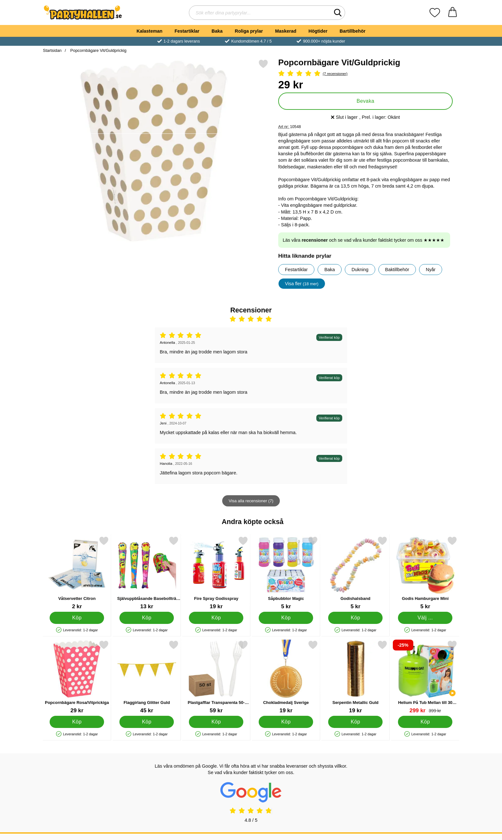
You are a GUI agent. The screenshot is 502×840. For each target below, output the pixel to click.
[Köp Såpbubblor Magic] (286, 618)
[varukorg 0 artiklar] (452, 13)
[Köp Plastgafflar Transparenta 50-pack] (216, 722)
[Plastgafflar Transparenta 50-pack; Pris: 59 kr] (216, 677)
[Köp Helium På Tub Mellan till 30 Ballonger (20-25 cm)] (425, 722)
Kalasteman (149, 31)
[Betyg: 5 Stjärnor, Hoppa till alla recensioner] (365, 73)
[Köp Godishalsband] (355, 618)
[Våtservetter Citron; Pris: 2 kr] (77, 573)
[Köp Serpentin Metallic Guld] (355, 722)
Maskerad (285, 31)
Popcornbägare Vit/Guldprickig (97, 50)
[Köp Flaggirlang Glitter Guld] (146, 722)
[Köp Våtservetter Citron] (77, 618)
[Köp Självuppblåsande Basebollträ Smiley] (146, 618)
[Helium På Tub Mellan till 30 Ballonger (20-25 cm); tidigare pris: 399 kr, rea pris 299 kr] (425, 677)
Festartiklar (186, 31)
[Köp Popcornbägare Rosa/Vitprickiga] (77, 722)
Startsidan (52, 50)
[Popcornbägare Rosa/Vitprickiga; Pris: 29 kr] (77, 677)
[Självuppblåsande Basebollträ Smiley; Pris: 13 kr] (147, 573)
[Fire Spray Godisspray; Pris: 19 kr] (216, 573)
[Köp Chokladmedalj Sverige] (286, 722)
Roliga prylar (249, 31)
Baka (217, 31)
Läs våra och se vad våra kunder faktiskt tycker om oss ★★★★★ (363, 240)
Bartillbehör (353, 31)
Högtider (318, 31)
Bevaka (366, 101)
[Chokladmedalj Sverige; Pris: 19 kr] (286, 677)
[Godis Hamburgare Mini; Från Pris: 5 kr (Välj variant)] (425, 573)
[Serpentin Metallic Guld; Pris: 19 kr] (355, 677)
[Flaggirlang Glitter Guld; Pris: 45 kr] (147, 677)
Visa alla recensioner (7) (251, 500)
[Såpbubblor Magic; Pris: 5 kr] (286, 573)
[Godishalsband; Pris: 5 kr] (355, 573)
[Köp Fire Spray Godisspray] (216, 618)
